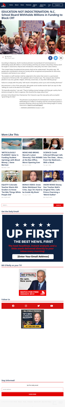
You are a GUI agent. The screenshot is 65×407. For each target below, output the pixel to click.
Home (11, 5)
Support (57, 5)
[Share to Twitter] (56, 58)
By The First (8, 57)
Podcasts (28, 5)
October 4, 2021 (39, 108)
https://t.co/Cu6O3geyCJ (35, 105)
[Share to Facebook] (50, 58)
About (17, 5)
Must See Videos (42, 5)
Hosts (22, 5)
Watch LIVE (35, 5)
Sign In (49, 5)
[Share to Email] (61, 58)
